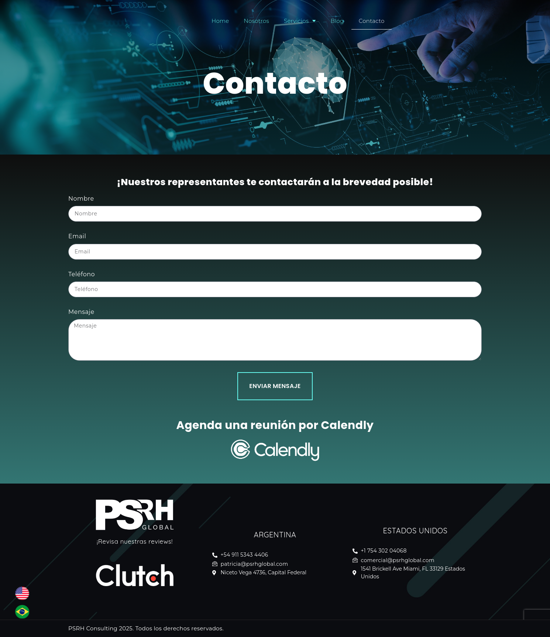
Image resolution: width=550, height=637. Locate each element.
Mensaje (81, 311)
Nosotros (256, 20)
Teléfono (81, 274)
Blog (337, 20)
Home (220, 20)
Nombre (81, 198)
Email (77, 236)
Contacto (372, 20)
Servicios (300, 20)
